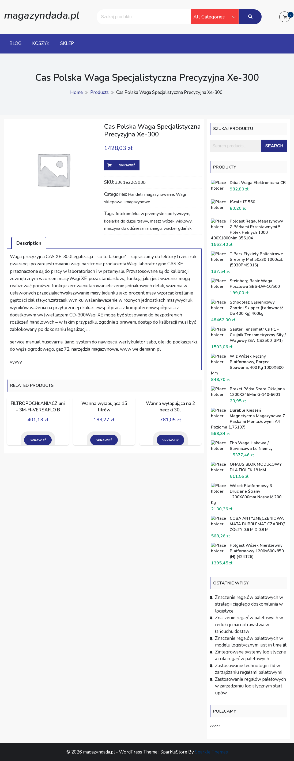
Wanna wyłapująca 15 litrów (104, 406)
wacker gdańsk (178, 228)
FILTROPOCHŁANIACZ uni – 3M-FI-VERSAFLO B (38, 406)
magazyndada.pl (41, 15)
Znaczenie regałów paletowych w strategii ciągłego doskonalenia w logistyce (249, 604)
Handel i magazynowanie (151, 194)
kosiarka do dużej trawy (126, 221)
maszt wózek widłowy (171, 221)
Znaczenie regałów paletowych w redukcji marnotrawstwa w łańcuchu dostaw (249, 624)
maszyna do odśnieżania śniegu (133, 228)
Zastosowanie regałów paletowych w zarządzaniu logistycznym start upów (250, 686)
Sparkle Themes (211, 752)
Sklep (67, 43)
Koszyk (41, 43)
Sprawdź (127, 165)
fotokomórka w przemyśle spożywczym (152, 214)
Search (274, 146)
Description (28, 243)
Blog (15, 43)
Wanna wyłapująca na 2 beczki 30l (170, 406)
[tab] (28, 243)
